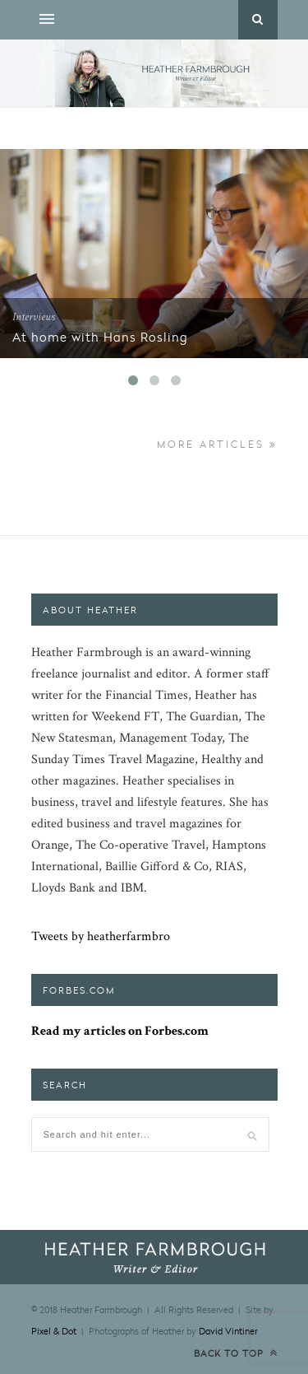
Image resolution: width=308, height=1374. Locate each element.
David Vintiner (228, 1331)
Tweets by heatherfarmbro (100, 936)
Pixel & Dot (53, 1331)
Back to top (236, 1353)
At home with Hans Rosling (100, 336)
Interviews (33, 317)
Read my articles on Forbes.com (120, 1031)
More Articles (217, 444)
